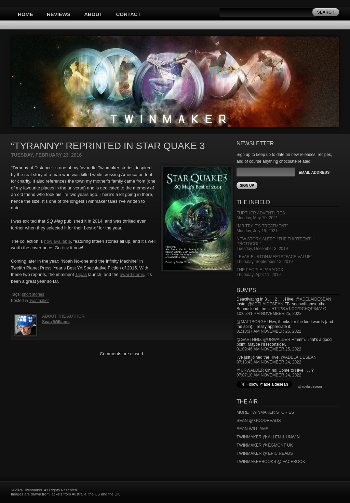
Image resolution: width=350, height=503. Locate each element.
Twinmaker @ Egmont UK (265, 445)
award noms (132, 274)
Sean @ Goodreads (259, 420)
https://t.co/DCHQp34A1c (298, 308)
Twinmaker (39, 300)
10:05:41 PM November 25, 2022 (269, 313)
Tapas (81, 274)
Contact (128, 14)
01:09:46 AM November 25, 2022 (269, 349)
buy (65, 247)
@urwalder (276, 339)
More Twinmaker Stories (265, 412)
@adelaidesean (313, 299)
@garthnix (249, 339)
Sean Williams (56, 321)
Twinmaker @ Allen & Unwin (268, 437)
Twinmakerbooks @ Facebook (271, 461)
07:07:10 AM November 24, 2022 (269, 375)
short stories (33, 294)
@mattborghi (252, 321)
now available (57, 241)
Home (25, 14)
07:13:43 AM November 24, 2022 (269, 362)
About (93, 14)
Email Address (314, 172)
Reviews (58, 14)
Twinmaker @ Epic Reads (265, 453)
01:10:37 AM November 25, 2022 (269, 331)
